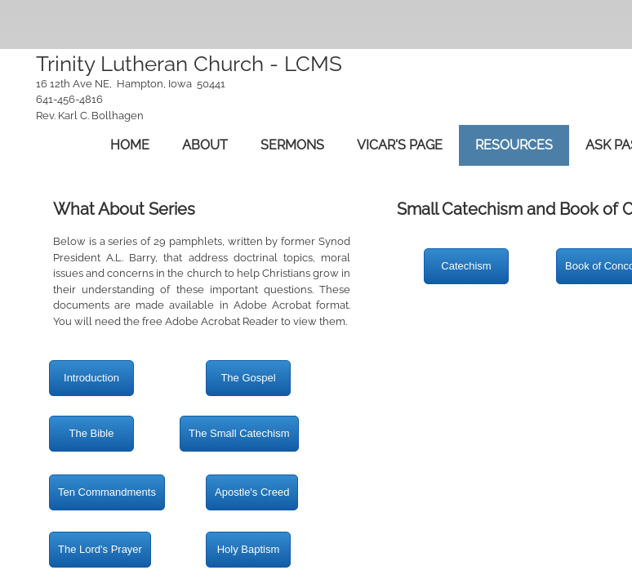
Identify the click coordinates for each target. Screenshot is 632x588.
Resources (514, 145)
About (205, 145)
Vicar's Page (400, 145)
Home (129, 145)
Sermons (292, 145)
